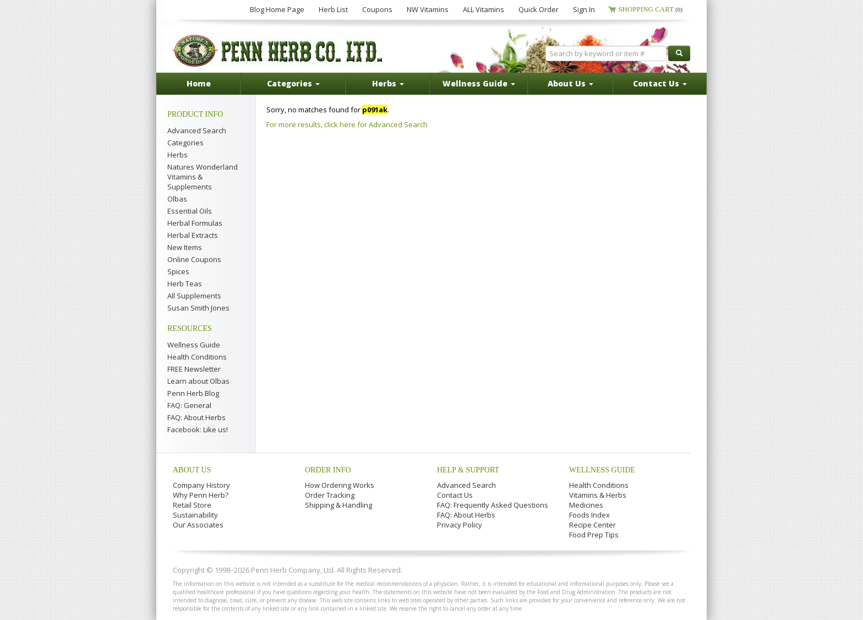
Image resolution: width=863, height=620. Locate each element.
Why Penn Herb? (200, 495)
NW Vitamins (428, 9)
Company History (201, 485)
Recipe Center (592, 525)
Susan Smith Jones (198, 308)
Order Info (328, 470)
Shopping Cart (650, 9)
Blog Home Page (277, 9)
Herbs (177, 155)
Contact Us (455, 495)
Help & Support (468, 470)
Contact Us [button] (660, 83)
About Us (192, 470)
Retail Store (192, 505)
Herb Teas (184, 284)
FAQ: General (189, 405)
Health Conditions (197, 357)
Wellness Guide (193, 345)
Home (199, 83)
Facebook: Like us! (197, 429)
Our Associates (198, 525)
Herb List (333, 9)
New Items (184, 247)
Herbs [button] (388, 83)
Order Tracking (329, 495)
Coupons (377, 9)
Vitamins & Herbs (597, 495)
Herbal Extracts (192, 235)
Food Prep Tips (594, 535)
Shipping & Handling (338, 505)
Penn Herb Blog (193, 393)
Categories (185, 143)
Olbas (177, 199)
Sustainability (195, 515)
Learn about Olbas (198, 381)
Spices (178, 271)
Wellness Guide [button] (479, 83)
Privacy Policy (459, 525)
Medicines (586, 505)
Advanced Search (196, 130)
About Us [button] (570, 83)
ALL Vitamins (483, 9)
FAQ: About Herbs (196, 417)
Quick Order (538, 9)
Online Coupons (194, 259)
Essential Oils (189, 211)
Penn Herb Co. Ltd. (278, 51)
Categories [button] (293, 83)
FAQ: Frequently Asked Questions (492, 505)
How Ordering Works (339, 485)
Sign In (584, 9)
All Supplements (194, 296)
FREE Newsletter (194, 369)
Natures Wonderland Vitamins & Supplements (202, 177)
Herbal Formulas (194, 223)
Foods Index (589, 515)
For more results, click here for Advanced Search (347, 124)
